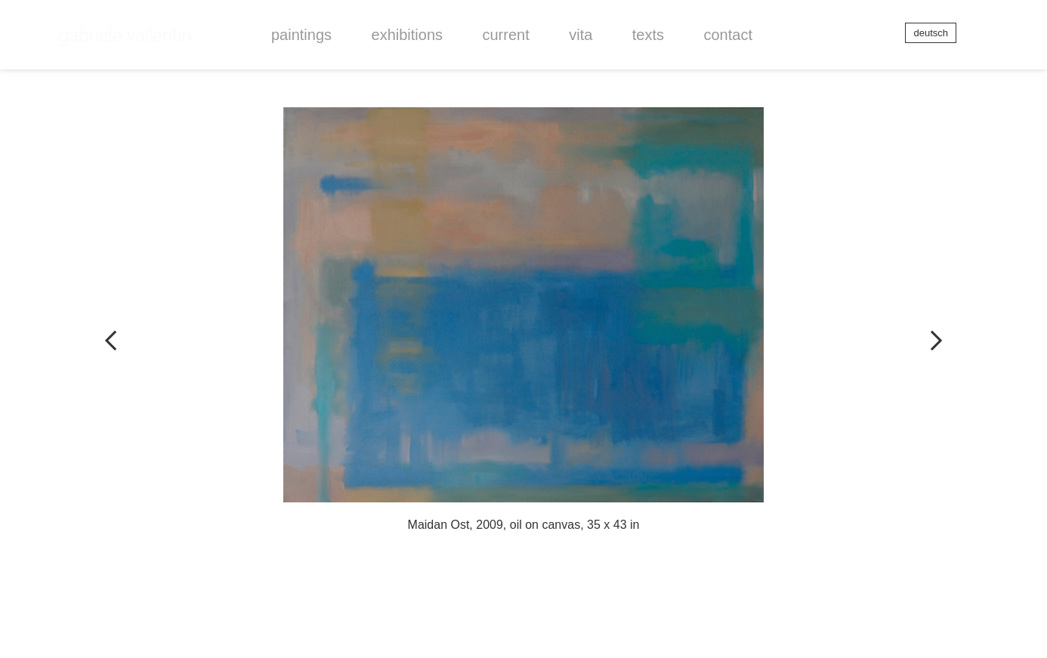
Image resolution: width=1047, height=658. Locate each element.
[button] (301, 35)
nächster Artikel (912, 329)
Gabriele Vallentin (126, 21)
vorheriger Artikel (135, 329)
